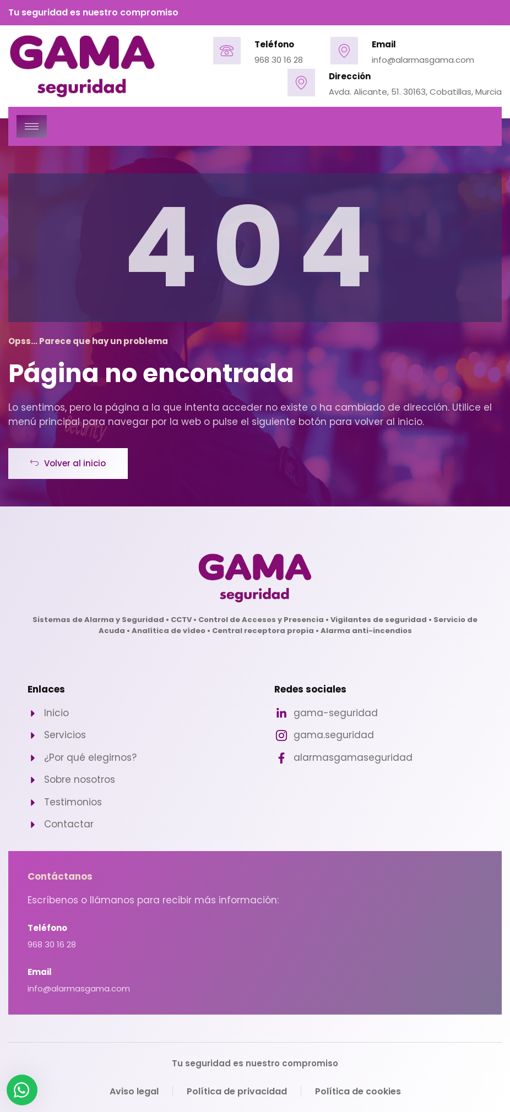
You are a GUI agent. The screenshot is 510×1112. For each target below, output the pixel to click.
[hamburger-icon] (32, 126)
